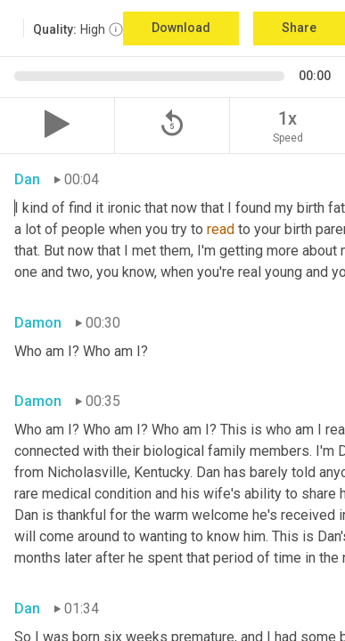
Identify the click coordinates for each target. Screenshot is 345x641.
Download (181, 27)
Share (299, 27)
